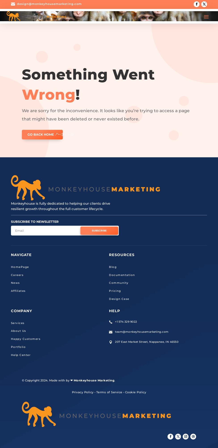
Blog (113, 267)
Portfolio (18, 347)
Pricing (115, 290)
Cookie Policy (135, 392)
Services (18, 323)
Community (119, 282)
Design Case (119, 299)
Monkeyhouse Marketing (94, 380)
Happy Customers (26, 339)
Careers (17, 275)
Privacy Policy (83, 392)
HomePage (20, 267)
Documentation (122, 275)
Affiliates (18, 290)
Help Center (21, 355)
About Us (18, 330)
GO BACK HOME (40, 135)
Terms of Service (109, 392)
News (15, 282)
